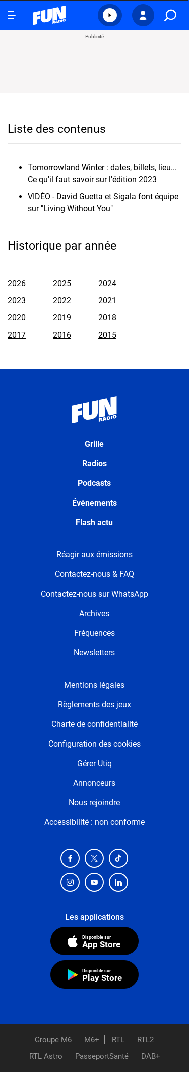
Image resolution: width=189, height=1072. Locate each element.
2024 (107, 283)
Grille (94, 444)
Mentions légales (94, 685)
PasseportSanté (102, 1056)
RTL (118, 1039)
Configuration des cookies (94, 744)
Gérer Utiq (94, 763)
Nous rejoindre (94, 802)
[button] (110, 15)
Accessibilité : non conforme (94, 822)
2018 (107, 317)
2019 (62, 317)
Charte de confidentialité (94, 724)
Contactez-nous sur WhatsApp (94, 594)
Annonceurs (94, 783)
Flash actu (94, 522)
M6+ (91, 1039)
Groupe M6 (53, 1039)
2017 (17, 335)
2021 (107, 300)
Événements (94, 503)
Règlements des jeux (94, 704)
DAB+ (150, 1056)
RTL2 (145, 1039)
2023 (17, 300)
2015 (107, 335)
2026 (17, 283)
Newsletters (94, 652)
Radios (94, 463)
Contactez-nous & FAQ (94, 574)
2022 (62, 300)
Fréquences (94, 633)
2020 (17, 317)
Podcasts (94, 483)
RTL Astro (45, 1056)
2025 (62, 283)
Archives (94, 613)
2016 (62, 335)
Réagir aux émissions (94, 554)
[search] (170, 15)
